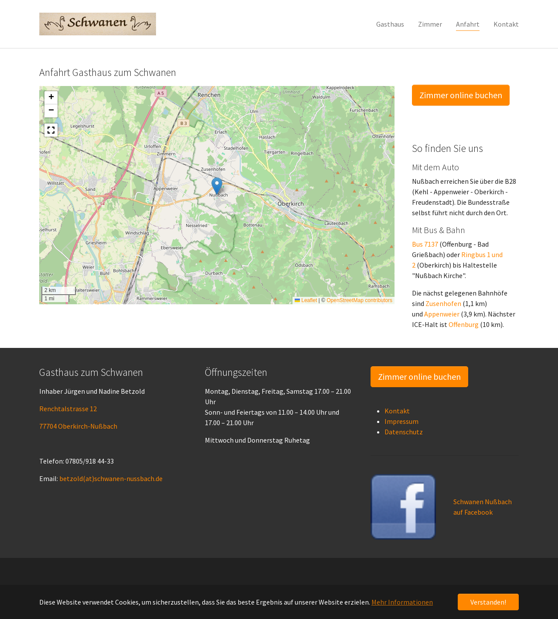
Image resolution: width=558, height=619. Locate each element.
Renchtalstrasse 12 (68, 408)
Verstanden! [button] (488, 602)
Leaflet (306, 300)
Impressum (401, 421)
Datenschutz (403, 431)
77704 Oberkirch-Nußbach (78, 426)
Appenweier (441, 314)
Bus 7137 (425, 244)
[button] (216, 186)
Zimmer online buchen (460, 94)
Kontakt (397, 410)
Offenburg (464, 324)
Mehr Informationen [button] (402, 602)
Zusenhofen (443, 303)
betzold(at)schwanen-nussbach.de (111, 478)
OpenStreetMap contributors (359, 300)
